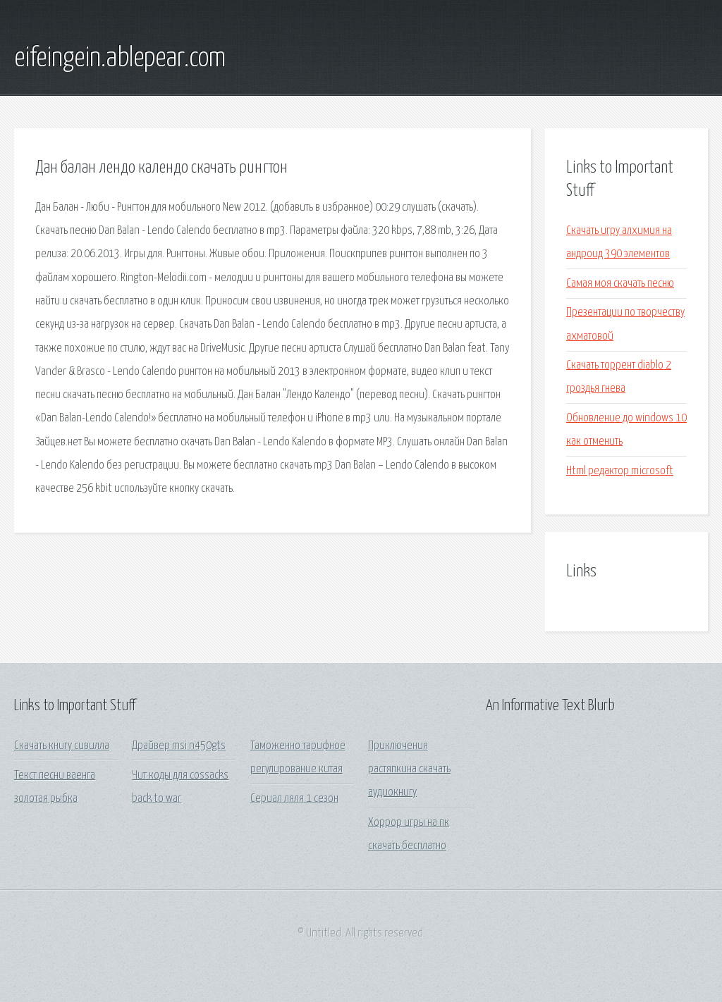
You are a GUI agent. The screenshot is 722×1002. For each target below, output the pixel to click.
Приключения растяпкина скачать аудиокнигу (409, 769)
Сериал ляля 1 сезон (294, 799)
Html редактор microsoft (619, 471)
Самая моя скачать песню (620, 284)
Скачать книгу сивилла (61, 746)
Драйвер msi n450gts (179, 746)
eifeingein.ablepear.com (120, 58)
